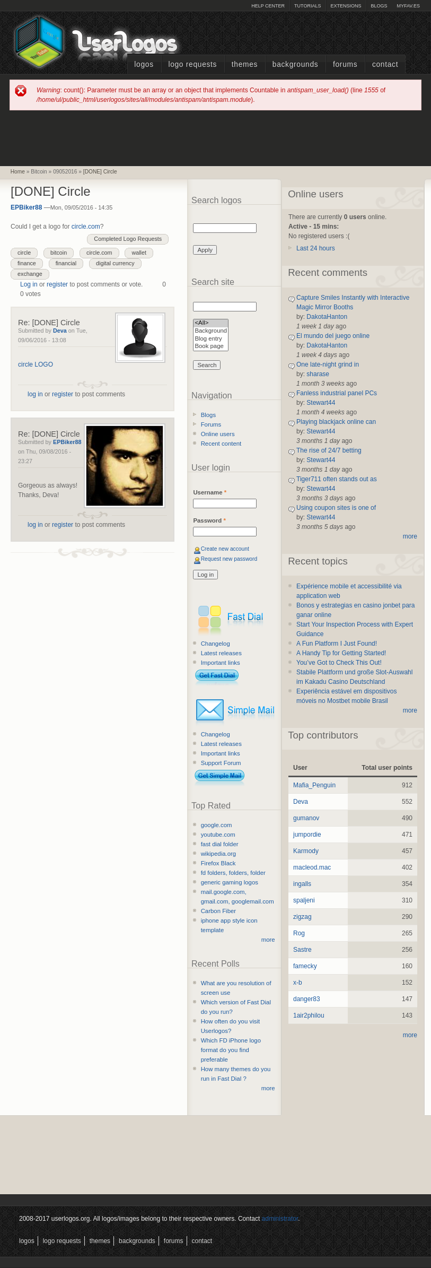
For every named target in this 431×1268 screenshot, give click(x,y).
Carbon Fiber (218, 911)
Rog (299, 933)
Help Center (268, 5)
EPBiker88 (26, 207)
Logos (143, 64)
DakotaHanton (326, 316)
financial (66, 263)
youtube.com (218, 834)
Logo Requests (192, 64)
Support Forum (221, 763)
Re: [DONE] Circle (49, 322)
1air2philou (308, 1015)
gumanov (306, 818)
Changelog (215, 643)
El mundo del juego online (333, 336)
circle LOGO (35, 364)
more (268, 939)
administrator (280, 1218)
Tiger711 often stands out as (336, 479)
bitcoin (58, 252)
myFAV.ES (408, 5)
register (57, 284)
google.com (216, 825)
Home (18, 172)
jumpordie (307, 834)
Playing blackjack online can (336, 421)
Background (210, 331)
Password (209, 520)
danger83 (306, 999)
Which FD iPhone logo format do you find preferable (231, 1050)
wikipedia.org (218, 853)
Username (209, 492)
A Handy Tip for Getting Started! (341, 653)
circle (24, 252)
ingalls (302, 884)
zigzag (302, 916)
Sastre (302, 949)
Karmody (306, 851)
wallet (138, 252)
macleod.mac (312, 867)
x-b (297, 982)
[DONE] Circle (100, 172)
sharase (317, 374)
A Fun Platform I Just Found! (336, 643)
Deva (60, 330)
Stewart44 (320, 402)
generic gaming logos (229, 882)
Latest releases (221, 653)
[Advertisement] (216, 137)
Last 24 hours (315, 248)
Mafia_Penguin (314, 785)
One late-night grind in (327, 364)
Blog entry (210, 339)
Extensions (345, 5)
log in (35, 394)
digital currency (115, 263)
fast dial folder (220, 844)
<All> (210, 323)
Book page (210, 347)
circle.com (86, 226)
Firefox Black (218, 863)
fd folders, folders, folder (233, 873)
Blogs (379, 5)
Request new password (229, 559)
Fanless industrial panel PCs (336, 393)
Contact (385, 64)
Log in (29, 284)
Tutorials (307, 5)
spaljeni (304, 900)
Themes (245, 64)
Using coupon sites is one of (336, 507)
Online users (218, 434)
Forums (345, 64)
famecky (305, 966)
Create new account (225, 549)
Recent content (221, 443)
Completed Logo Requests (128, 239)
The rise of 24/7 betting (329, 450)
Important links (220, 662)
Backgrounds (295, 64)
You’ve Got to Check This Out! (339, 662)
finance (26, 263)
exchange (29, 274)
